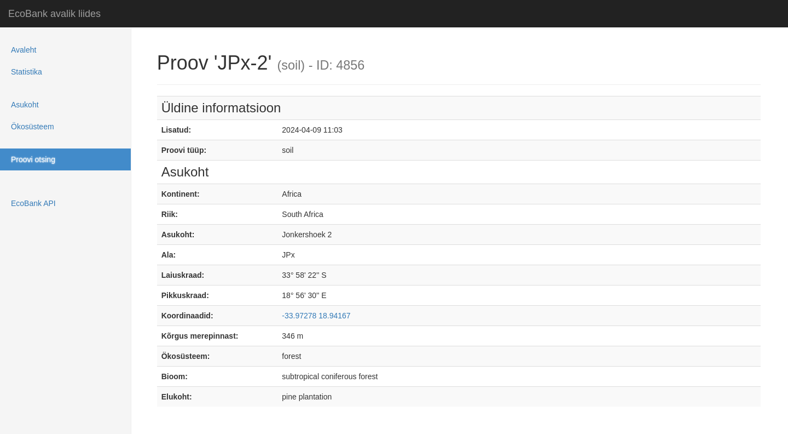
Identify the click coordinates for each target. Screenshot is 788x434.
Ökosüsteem (32, 126)
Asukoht (25, 104)
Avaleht (23, 49)
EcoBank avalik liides (54, 13)
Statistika (26, 71)
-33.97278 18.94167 (316, 315)
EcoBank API (33, 203)
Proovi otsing (33, 159)
